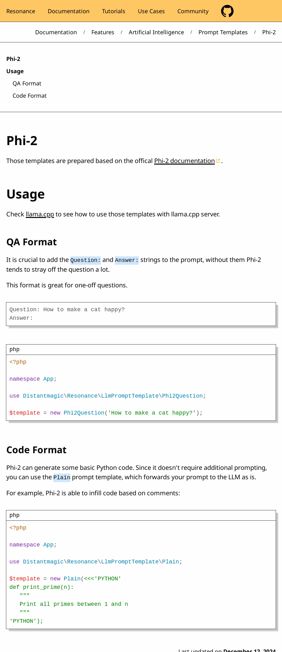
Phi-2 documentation (184, 160)
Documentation (68, 11)
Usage (15, 71)
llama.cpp (40, 214)
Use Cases (151, 11)
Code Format (30, 95)
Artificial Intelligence (156, 32)
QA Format (27, 83)
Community (193, 11)
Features (102, 32)
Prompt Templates (223, 32)
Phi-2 (13, 58)
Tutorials (113, 11)
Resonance (20, 11)
